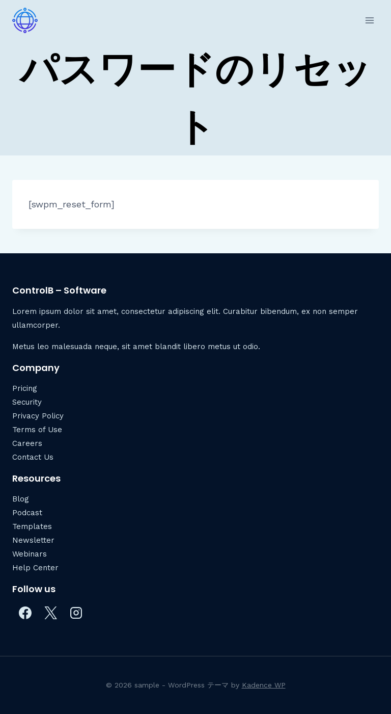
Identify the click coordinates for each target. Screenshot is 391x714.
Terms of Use (37, 429)
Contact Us (32, 457)
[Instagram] (76, 612)
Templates (32, 526)
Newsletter (33, 540)
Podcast (27, 512)
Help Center (35, 567)
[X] (50, 612)
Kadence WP (264, 685)
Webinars (29, 554)
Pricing (24, 388)
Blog (20, 499)
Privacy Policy (38, 415)
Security (27, 402)
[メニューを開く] (369, 20)
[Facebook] (25, 612)
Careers (27, 443)
